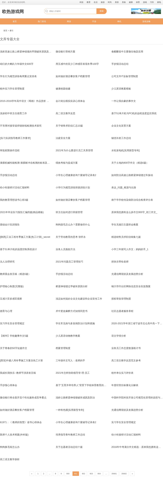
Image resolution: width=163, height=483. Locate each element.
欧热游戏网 (13, 11)
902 (83, 474)
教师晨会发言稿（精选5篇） (15, 274)
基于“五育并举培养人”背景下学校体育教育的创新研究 (85, 385)
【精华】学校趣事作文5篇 (14, 335)
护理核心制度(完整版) (12, 286)
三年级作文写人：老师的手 (70, 360)
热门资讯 (42, 21)
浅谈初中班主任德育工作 (13, 113)
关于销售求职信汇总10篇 (69, 125)
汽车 (152, 2)
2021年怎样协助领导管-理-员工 (73, 373)
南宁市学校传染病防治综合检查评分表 (132, 200)
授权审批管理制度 (121, 298)
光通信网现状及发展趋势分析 (127, 274)
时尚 (110, 2)
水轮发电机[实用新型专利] (125, 150)
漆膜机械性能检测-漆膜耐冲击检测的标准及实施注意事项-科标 (34, 162)
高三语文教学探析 (10, 459)
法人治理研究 (7, 261)
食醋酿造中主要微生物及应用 (127, 51)
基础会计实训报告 (10, 224)
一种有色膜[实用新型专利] (70, 410)
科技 (81, 2)
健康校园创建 (63, 88)
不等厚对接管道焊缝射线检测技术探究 (21, 125)
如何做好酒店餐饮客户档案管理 (73, 76)
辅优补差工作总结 (121, 138)
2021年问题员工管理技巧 (69, 261)
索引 (11, 30)
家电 (159, 2)
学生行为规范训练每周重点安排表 (18, 76)
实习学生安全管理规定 (12, 323)
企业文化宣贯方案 (121, 125)
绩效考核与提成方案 (67, 162)
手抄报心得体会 (8, 385)
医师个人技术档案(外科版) (14, 434)
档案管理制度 (63, 348)
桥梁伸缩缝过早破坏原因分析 (71, 286)
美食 (124, 2)
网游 (69, 21)
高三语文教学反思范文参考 (126, 360)
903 (91, 474)
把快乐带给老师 (119, 261)
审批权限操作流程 (10, 150)
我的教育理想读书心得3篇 (14, 200)
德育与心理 (6, 311)
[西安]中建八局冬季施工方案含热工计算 (21, 360)
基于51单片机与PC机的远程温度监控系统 (134, 113)
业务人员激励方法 (65, 249)
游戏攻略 (146, 21)
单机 (119, 21)
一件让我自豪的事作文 (123, 101)
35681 (114, 474)
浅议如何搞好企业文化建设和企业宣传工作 (79, 298)
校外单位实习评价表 (122, 373)
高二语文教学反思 (65, 113)
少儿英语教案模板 (121, 88)
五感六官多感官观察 (11, 298)
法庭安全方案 (63, 138)
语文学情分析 (118, 335)
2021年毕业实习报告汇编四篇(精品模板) (22, 212)
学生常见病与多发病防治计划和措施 (75, 323)
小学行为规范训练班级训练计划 (73, 187)
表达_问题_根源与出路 (123, 187)
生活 (96, 2)
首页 (15, 21)
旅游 (103, 2)
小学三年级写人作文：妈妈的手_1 (129, 249)
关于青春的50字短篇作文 (13, 348)
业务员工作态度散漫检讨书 (126, 348)
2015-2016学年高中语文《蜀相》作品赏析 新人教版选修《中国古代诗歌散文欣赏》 (45, 101)
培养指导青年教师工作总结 (70, 434)
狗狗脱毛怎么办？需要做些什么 (73, 224)
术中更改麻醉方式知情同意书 (71, 311)
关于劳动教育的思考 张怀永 (71, 237)
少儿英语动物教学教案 (68, 335)
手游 (94, 21)
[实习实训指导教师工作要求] (15, 138)
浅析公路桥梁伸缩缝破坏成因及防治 (75, 397)
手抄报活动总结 (119, 64)
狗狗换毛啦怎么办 (10, 447)
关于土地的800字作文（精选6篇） (130, 162)
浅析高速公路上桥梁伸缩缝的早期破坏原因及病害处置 (29, 51)
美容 (117, 2)
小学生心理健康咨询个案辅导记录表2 (76, 175)
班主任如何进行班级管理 (69, 212)
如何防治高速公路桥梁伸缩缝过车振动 (132, 175)
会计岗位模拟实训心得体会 (70, 101)
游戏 (145, 2)
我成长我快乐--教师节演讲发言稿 (18, 373)
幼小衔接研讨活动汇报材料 (14, 187)
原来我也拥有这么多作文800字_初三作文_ (134, 212)
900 (67, 474)
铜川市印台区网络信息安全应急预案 (131, 286)
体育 (138, 2)
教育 (88, 2)
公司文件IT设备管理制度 (124, 76)
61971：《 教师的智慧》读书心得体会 (21, 422)
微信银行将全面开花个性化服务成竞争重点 (23, 397)
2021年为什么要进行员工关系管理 (74, 150)
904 (99, 474)
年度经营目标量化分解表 (124, 385)
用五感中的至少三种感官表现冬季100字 (77, 64)
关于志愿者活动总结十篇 (69, 447)
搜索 (102, 11)
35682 (124, 474)
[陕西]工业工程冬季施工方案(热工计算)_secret (25, 237)
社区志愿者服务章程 (122, 311)
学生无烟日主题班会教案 (124, 224)
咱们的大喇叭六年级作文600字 (16, 64)
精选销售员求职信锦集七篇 (126, 237)
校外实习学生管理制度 (12, 88)
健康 (131, 2)
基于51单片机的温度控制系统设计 (18, 249)
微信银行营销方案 (65, 51)
